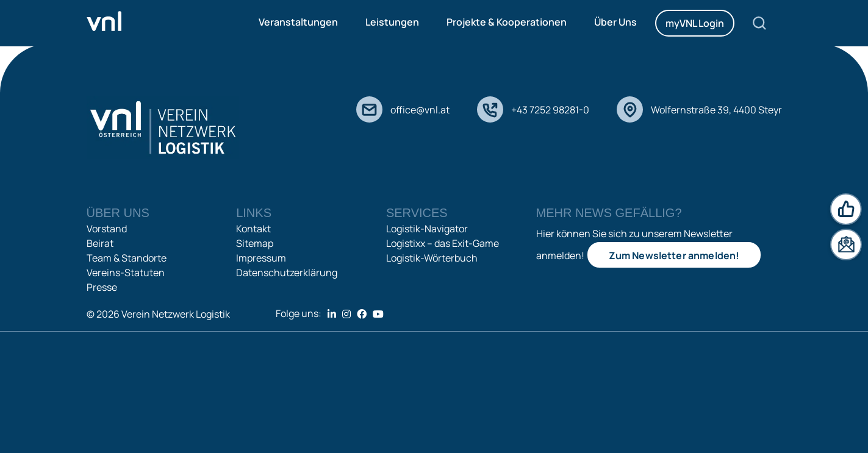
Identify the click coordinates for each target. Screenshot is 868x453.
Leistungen (392, 22)
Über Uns (615, 22)
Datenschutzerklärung (286, 272)
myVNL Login (694, 23)
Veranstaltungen (298, 22)
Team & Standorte (127, 258)
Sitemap (254, 243)
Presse (102, 287)
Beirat (100, 243)
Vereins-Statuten (126, 272)
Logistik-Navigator (427, 228)
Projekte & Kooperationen (507, 22)
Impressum (261, 258)
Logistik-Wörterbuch (432, 258)
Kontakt (253, 228)
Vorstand (107, 228)
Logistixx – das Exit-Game (442, 243)
